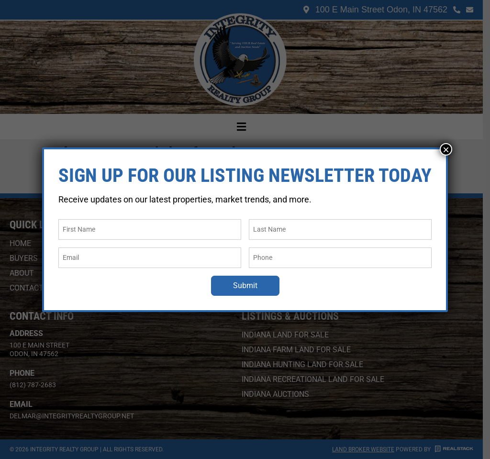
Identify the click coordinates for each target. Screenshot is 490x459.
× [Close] (446, 149)
